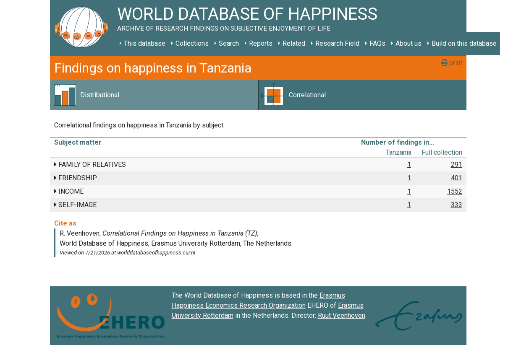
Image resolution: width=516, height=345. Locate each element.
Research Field (337, 43)
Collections (192, 43)
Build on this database (464, 43)
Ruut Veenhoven (341, 315)
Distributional (99, 95)
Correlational (307, 95)
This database (144, 43)
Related (294, 43)
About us (409, 43)
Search (229, 43)
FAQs (377, 43)
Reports (260, 43)
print (451, 63)
